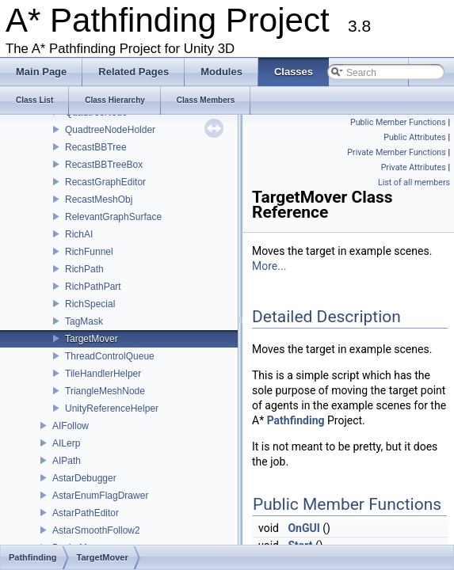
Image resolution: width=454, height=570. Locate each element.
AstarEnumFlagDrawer (100, 495)
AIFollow (70, 425)
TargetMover (91, 338)
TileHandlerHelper (103, 373)
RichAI (79, 234)
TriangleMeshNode (105, 391)
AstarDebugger (84, 478)
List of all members (414, 182)
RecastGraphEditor (105, 182)
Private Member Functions (396, 152)
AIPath (66, 460)
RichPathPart (93, 286)
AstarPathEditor (85, 513)
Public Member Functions (398, 122)
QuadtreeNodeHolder (110, 129)
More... (269, 266)
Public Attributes (414, 137)
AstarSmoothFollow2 (96, 530)
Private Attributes (413, 167)
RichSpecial (90, 304)
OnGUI (303, 528)
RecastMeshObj (98, 199)
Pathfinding (296, 420)
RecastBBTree (96, 147)
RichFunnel (89, 251)
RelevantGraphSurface (113, 216)
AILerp (66, 443)
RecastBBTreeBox (104, 164)
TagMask (84, 321)
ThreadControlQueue (110, 356)
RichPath (84, 269)
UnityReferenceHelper (111, 408)
